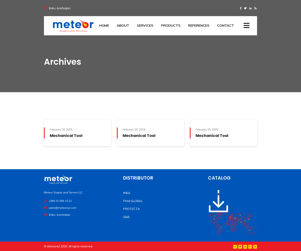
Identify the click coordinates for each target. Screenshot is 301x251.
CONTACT (225, 25)
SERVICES (145, 25)
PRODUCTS (170, 25)
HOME (104, 25)
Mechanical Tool (66, 135)
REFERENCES (198, 25)
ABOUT (123, 25)
